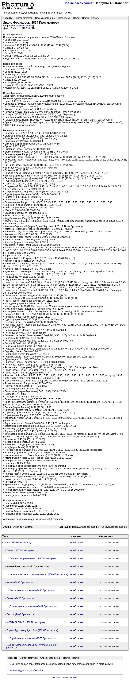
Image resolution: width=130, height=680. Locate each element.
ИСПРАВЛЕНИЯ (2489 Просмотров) (26, 622)
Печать (95, 18)
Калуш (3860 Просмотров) (20, 582)
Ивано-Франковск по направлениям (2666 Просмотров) (39, 574)
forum (58, 677)
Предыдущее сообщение (85, 527)
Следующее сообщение (114, 527)
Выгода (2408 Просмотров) (21, 614)
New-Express (24, 25)
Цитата (28, 527)
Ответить (17, 527)
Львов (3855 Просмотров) (17, 542)
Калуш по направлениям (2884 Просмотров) (33, 590)
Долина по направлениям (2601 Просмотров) (33, 606)
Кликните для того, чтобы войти (27, 670)
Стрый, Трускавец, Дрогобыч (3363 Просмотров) (32, 630)
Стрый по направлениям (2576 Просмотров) (33, 638)
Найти (76, 18)
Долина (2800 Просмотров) (21, 598)
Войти (85, 18)
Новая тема (64, 18)
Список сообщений (45, 18)
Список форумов (23, 18)
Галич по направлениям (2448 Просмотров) (33, 558)
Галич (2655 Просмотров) (20, 550)
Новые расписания (77, 3)
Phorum (74, 677)
